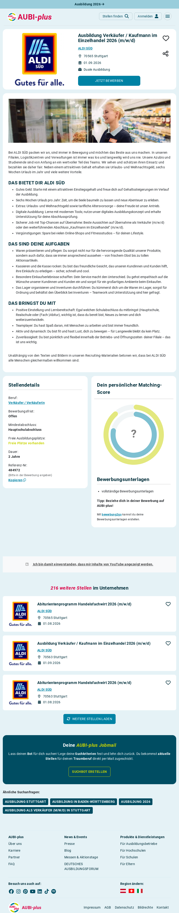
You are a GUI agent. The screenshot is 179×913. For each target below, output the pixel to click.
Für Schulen (129, 835)
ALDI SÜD (85, 48)
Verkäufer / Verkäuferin (26, 403)
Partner (14, 835)
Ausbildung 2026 (89, 4)
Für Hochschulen (133, 829)
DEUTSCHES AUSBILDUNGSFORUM (81, 844)
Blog (67, 829)
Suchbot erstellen (89, 750)
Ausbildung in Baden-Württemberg (83, 780)
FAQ (11, 842)
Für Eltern (127, 842)
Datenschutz (124, 886)
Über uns (15, 822)
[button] (168, 16)
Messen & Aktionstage (81, 835)
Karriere (14, 829)
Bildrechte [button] (145, 886)
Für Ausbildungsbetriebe (138, 822)
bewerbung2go (112, 514)
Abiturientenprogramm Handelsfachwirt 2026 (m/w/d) (84, 582)
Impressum (92, 886)
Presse (69, 822)
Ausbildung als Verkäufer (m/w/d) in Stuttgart (48, 788)
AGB (107, 886)
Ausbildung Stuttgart (25, 780)
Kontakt (163, 886)
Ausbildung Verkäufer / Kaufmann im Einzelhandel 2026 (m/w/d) (94, 622)
